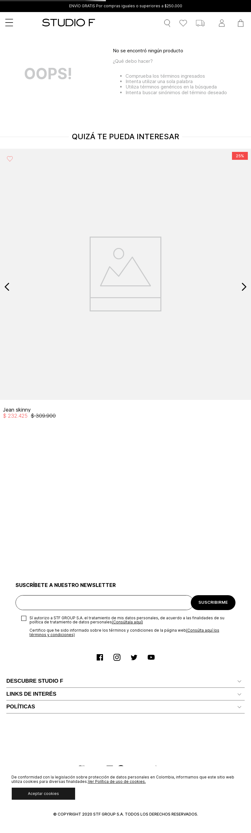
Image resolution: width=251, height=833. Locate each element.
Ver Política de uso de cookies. (117, 781)
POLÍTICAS (20, 707)
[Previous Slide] (7, 287)
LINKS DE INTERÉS (31, 694)
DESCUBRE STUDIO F (34, 681)
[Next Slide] (244, 287)
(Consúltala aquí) (127, 622)
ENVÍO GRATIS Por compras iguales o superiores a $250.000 (125, 6)
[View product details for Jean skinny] (125, 287)
